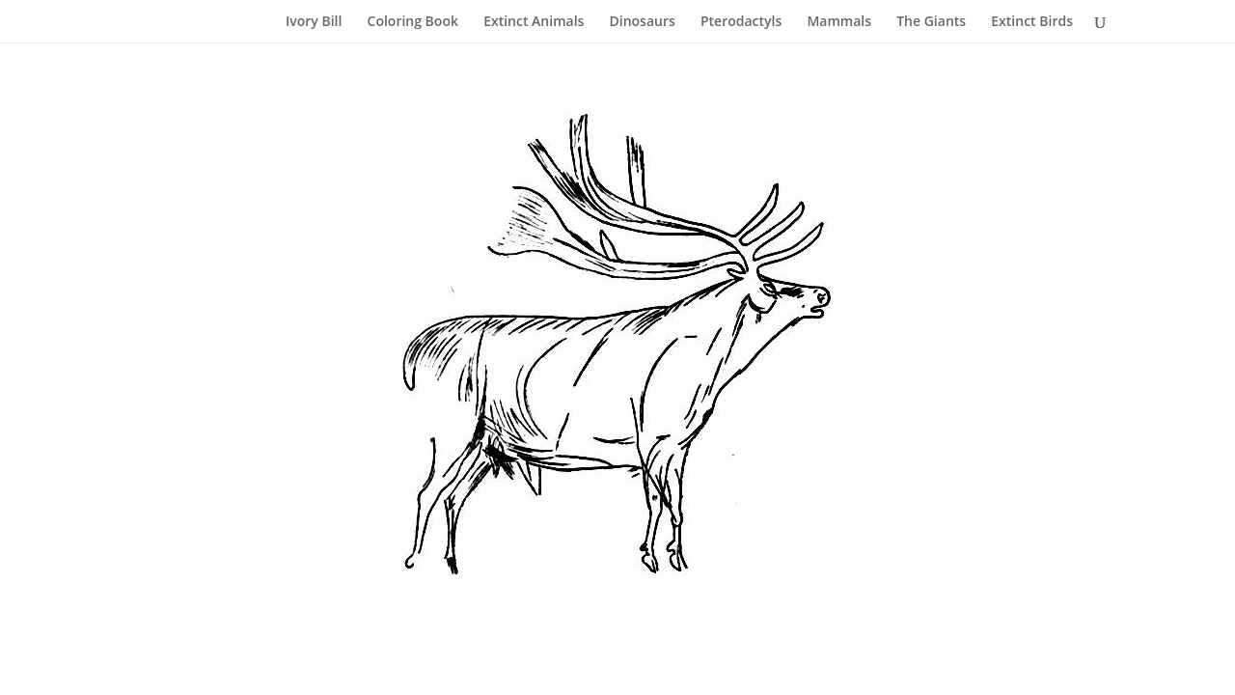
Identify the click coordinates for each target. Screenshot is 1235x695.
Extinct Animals (533, 22)
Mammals (839, 22)
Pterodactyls (741, 22)
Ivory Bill (314, 22)
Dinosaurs (642, 22)
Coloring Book (413, 22)
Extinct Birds (1032, 22)
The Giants (931, 22)
